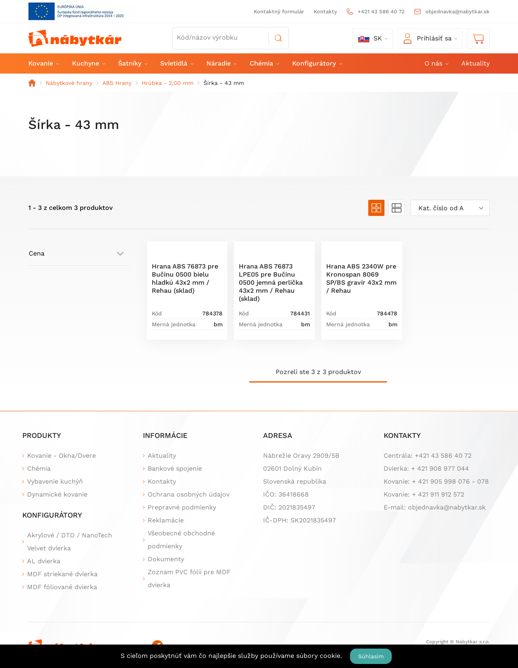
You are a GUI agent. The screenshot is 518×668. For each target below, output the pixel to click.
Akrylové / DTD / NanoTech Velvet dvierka (69, 541)
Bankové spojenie (175, 468)
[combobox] (450, 208)
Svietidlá (176, 63)
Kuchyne (88, 63)
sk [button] (370, 38)
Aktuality (475, 63)
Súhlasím (371, 656)
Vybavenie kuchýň (55, 481)
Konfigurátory (316, 63)
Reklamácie (166, 520)
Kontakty (325, 11)
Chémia (264, 63)
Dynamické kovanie (57, 494)
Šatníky (132, 63)
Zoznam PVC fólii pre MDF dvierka (189, 578)
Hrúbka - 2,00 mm (167, 83)
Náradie (221, 63)
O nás (436, 63)
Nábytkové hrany (69, 83)
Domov (32, 83)
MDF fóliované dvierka (62, 587)
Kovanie (43, 63)
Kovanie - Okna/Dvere (61, 455)
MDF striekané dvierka (62, 574)
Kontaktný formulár (279, 11)
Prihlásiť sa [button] (427, 38)
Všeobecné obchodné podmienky (181, 539)
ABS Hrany (117, 83)
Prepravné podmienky (182, 507)
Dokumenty (166, 559)
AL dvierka (43, 561)
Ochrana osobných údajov (188, 494)
